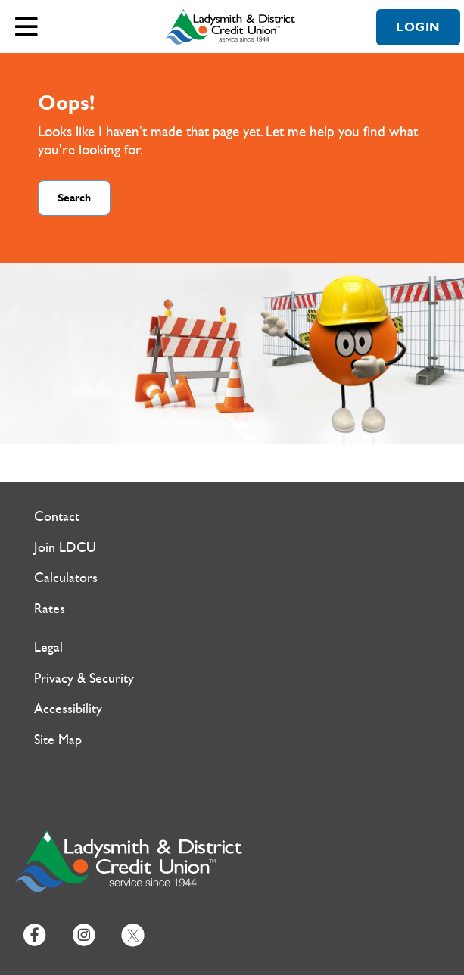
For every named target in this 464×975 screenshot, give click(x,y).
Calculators (66, 578)
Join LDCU (65, 548)
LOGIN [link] (418, 27)
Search (74, 198)
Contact (56, 517)
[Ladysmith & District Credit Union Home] (232, 26)
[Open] (26, 26)
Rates (49, 609)
